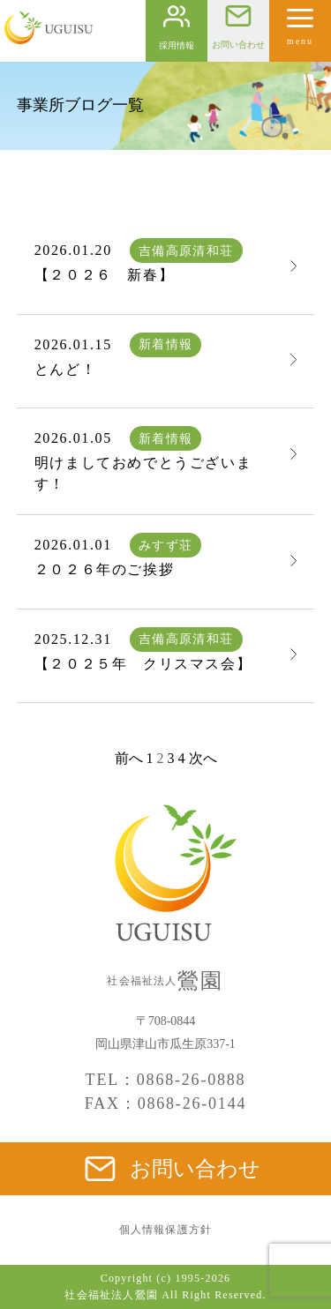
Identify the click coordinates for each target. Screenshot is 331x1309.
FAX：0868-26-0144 (165, 1103)
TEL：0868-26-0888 (166, 1079)
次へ (203, 758)
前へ (129, 758)
